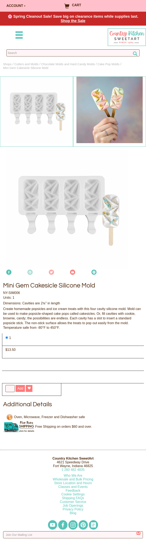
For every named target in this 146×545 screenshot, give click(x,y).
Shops (7, 64)
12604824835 (73, 469)
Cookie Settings (73, 494)
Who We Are (73, 475)
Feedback (73, 490)
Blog (73, 513)
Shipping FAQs (73, 498)
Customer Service (73, 502)
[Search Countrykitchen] (73, 52)
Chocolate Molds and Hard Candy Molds (68, 64)
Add (20, 388)
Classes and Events (73, 487)
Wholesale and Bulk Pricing (73, 479)
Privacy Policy (73, 509)
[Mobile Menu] (18, 35)
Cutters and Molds (26, 64)
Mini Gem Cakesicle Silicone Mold (25, 68)
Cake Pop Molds (109, 64)
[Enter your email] (73, 534)
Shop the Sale (73, 21)
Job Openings (73, 505)
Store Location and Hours (73, 483)
